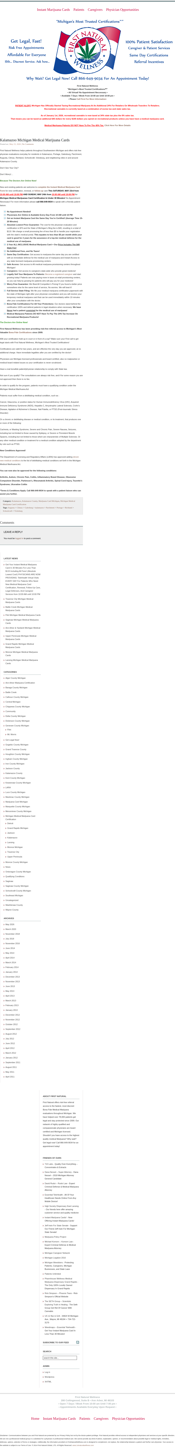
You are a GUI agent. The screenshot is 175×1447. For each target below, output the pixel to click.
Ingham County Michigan (16, 759)
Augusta (11, 507)
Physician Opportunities (122, 10)
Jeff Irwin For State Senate (56, 1225)
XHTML (48, 1382)
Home (35, 1418)
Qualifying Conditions (14, 876)
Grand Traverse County (15, 749)
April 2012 (10, 1048)
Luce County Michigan (15, 792)
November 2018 (12, 934)
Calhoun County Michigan (16, 697)
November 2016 (12, 943)
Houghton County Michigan (17, 754)
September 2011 (12, 1062)
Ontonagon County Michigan (18, 872)
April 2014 (10, 958)
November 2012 (12, 1019)
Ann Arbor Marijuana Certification (20, 683)
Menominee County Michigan (18, 811)
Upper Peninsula (14, 857)
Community (10, 711)
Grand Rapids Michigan (17, 828)
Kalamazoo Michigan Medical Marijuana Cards (35, 140)
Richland (68, 507)
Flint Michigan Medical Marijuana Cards (23, 615)
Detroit (10, 823)
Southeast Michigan (14, 895)
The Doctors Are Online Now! (14, 322)
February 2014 (12, 967)
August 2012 (11, 1034)
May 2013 (9, 991)
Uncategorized (11, 900)
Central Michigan (13, 702)
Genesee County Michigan (17, 726)
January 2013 (11, 1010)
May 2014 (9, 953)
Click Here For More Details (117, 125)
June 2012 (10, 1043)
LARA (8, 787)
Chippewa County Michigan (17, 706)
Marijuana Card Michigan (48, 501)
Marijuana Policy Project (55, 1237)
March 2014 (10, 962)
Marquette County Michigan (17, 806)
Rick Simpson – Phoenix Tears (58, 1293)
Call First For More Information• (92, 99)
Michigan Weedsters (54, 1262)
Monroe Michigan (15, 847)
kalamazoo (39, 507)
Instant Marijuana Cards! (56, 1217)
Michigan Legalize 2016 (55, 1258)
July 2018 (9, 939)
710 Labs (49, 1164)
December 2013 (12, 977)
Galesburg (29, 507)
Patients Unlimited (53, 1274)
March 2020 (10, 929)
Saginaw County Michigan (17, 886)
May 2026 (9, 924)
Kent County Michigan (15, 778)
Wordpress (49, 1377)
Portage (60, 507)
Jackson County (12, 768)
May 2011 (9, 1072)
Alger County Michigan (15, 678)
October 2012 (11, 1024)
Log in (47, 1372)
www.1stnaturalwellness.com (83, 1445)
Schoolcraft (7, 511)
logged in (19, 538)
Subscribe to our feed (56, 1342)
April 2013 (10, 996)
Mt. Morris (11, 734)
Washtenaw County (14, 905)
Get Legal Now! (12, 740)
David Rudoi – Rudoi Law (56, 1183)
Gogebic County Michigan (16, 745)
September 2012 (12, 1029)
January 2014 (11, 972)
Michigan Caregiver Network (57, 1253)
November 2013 (12, 981)
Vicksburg (18, 511)
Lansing (10, 842)
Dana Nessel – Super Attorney (58, 1172)
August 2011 (11, 1067)
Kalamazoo (16, 501)
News (8, 867)
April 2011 (10, 1077)
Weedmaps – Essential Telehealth (60, 1327)
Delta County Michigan (15, 716)
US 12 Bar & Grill (52, 1316)
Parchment (50, 507)
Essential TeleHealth (54, 1195)
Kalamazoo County (30, 501)
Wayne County (12, 910)
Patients (78, 10)
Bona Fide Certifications (20, 332)
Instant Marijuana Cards (53, 10)
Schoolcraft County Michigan (18, 891)
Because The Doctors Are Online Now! (18, 181)
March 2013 (10, 1000)
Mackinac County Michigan (17, 797)
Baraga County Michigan (16, 687)
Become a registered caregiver (59, 274)
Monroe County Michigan (16, 862)
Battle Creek (11, 692)
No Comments (28, 144)
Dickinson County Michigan (17, 721)
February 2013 (12, 1005)
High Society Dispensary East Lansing (62, 1206)
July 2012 (9, 1039)
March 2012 (10, 1053)
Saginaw (9, 881)
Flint (9, 730)
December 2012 (12, 1015)
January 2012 (11, 1058)
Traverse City (13, 852)
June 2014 (10, 948)
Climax (20, 507)
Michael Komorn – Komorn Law (59, 1242)
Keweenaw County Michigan (18, 783)
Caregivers (95, 10)
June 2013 (10, 986)
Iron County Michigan (14, 764)
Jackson (11, 833)
